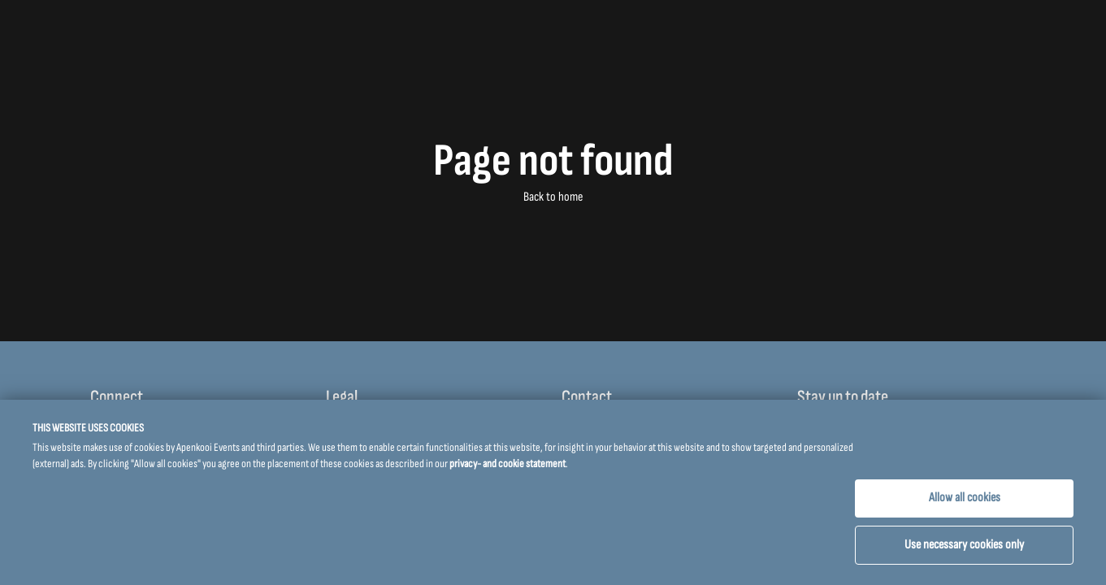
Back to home (553, 197)
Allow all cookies (964, 497)
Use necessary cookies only (964, 544)
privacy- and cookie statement (507, 463)
